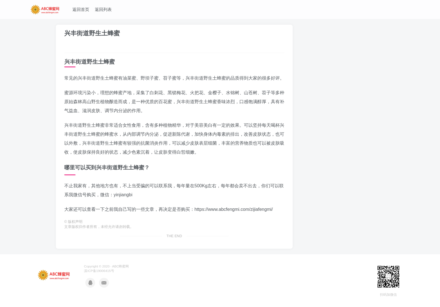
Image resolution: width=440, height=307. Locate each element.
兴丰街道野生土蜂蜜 (92, 33)
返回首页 (80, 9)
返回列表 (103, 9)
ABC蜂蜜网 (120, 266)
